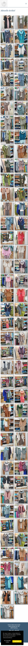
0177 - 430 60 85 (15, 630)
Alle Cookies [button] (17, 641)
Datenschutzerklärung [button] (7, 637)
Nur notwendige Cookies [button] (7, 641)
